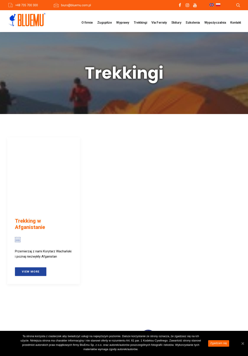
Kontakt (235, 22)
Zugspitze (104, 22)
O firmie (87, 22)
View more (31, 271)
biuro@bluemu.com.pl (76, 5)
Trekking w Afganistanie (30, 224)
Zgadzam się (218, 343)
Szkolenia (193, 22)
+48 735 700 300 (26, 5)
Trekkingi (140, 22)
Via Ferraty (159, 22)
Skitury (176, 22)
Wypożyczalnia (215, 22)
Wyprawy (122, 22)
